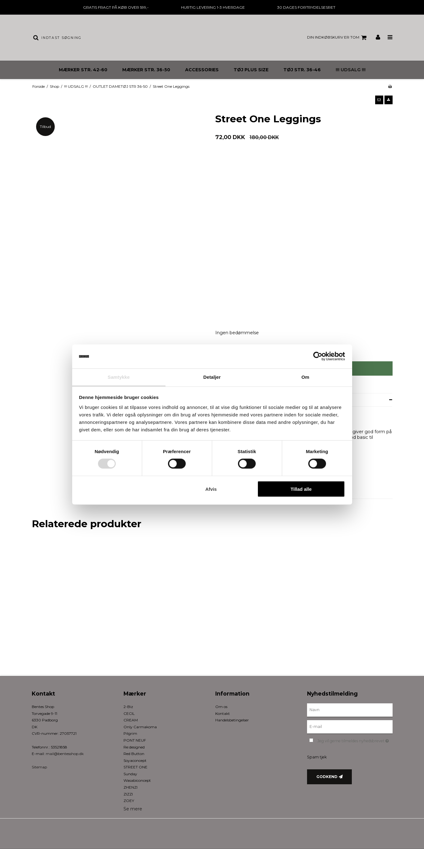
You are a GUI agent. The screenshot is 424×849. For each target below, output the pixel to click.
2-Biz (128, 706)
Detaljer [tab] (212, 377)
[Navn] (350, 710)
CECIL (129, 713)
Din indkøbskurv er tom (337, 37)
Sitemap (39, 767)
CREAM (130, 720)
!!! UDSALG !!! (351, 70)
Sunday (130, 774)
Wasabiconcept (137, 780)
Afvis (211, 488)
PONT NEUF (134, 740)
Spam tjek (317, 757)
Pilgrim (130, 733)
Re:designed (134, 747)
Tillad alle (301, 488)
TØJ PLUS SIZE (251, 70)
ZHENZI (130, 787)
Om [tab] (305, 377)
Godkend (327, 776)
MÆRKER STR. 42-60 (83, 70)
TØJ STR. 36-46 (302, 70)
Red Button (133, 753)
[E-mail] (350, 726)
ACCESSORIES (202, 70)
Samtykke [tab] (119, 377)
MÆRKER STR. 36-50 (146, 70)
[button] (379, 100)
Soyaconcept (135, 760)
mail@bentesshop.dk (65, 753)
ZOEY (128, 800)
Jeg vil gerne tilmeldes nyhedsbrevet (354, 739)
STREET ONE (135, 767)
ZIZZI (128, 794)
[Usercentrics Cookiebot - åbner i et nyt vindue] (318, 356)
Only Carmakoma (140, 727)
